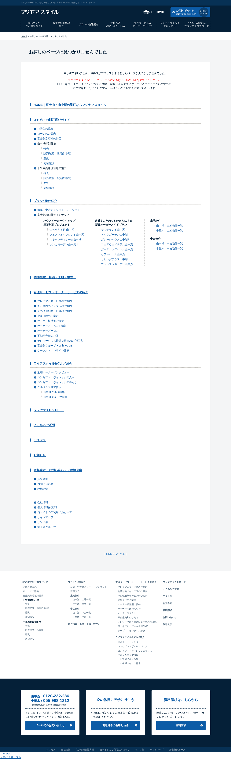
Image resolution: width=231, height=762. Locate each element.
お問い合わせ (45, 483)
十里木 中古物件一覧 (169, 248)
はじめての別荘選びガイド (34, 24)
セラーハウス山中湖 (113, 254)
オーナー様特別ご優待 (50, 320)
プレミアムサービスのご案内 (54, 301)
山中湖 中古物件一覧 (169, 243)
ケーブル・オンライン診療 (53, 350)
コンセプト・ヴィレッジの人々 (56, 377)
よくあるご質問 (44, 425)
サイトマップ (45, 517)
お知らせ (40, 455)
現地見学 (42, 488)
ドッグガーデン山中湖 (114, 234)
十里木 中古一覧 (82, 617)
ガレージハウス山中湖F (115, 239)
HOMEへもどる (115, 553)
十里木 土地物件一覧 (169, 230)
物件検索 (115, 24)
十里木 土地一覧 (82, 604)
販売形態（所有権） (35, 630)
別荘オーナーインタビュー (53, 372)
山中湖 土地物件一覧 (169, 225)
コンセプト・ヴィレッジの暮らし (57, 382)
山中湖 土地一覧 (82, 599)
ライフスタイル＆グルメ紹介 (170, 24)
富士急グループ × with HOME (54, 345)
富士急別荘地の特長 (61, 24)
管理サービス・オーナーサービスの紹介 (61, 292)
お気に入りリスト (200, 3)
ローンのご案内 (46, 133)
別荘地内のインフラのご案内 (54, 306)
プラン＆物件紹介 (88, 24)
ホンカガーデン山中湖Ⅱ (64, 244)
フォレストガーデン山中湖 (117, 264)
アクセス (180, 3)
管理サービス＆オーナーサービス (142, 24)
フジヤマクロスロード (196, 25)
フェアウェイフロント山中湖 (67, 234)
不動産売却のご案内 (49, 335)
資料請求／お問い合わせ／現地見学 (58, 470)
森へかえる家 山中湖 (62, 229)
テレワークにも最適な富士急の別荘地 (59, 340)
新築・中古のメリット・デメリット (58, 209)
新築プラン (76, 591)
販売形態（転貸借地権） (58, 153)
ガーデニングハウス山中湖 (117, 249)
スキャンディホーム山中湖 (65, 239)
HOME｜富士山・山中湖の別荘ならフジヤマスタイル (70, 104)
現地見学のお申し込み (115, 725)
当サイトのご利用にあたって (54, 512)
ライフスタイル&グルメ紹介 (53, 363)
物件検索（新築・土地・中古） (55, 277)
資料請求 (42, 479)
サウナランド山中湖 (113, 229)
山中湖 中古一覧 (82, 612)
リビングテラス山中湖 (114, 259)
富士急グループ (46, 527)
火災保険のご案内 (48, 315)
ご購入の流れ (45, 128)
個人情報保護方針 (48, 507)
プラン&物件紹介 (45, 201)
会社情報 (42, 502)
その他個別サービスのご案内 (54, 310)
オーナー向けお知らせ (129, 608)
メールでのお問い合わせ (50, 725)
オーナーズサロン (48, 330)
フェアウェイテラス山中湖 (117, 244)
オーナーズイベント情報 (52, 325)
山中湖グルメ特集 (54, 392)
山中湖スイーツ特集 (55, 397)
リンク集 (42, 522)
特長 (46, 148)
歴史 (46, 158)
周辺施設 (48, 163)
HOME (24, 36)
